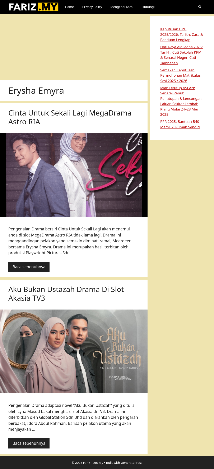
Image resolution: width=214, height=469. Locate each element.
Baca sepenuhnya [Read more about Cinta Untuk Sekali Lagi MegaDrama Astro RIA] (29, 267)
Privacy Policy (92, 7)
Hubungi (148, 7)
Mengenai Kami (121, 7)
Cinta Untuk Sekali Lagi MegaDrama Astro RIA (69, 117)
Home (69, 7)
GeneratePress (131, 462)
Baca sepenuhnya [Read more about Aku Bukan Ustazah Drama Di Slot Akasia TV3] (29, 443)
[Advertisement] (74, 45)
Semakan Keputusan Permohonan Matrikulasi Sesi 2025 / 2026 (180, 75)
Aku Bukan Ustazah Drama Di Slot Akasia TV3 (66, 293)
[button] (200, 7)
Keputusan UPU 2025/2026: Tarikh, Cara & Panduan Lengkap (181, 34)
